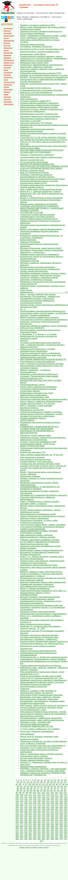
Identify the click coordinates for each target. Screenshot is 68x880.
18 (65, 780)
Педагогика (8, 65)
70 (34, 788)
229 (21, 816)
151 (48, 801)
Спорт (6, 80)
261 (56, 820)
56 (38, 786)
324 (17, 833)
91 (55, 791)
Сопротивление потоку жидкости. (35, 88)
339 (30, 835)
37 (26, 784)
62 (59, 786)
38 (30, 784)
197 (39, 809)
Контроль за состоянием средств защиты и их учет (43, 75)
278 (25, 824)
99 (30, 793)
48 (63, 784)
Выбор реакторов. (28, 240)
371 (65, 839)
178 (61, 805)
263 (65, 820)
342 (43, 835)
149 (39, 801)
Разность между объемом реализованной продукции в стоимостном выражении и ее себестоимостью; (44, 643)
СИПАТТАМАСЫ (27, 420)
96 (20, 793)
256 (34, 820)
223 (48, 814)
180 (17, 807)
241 (21, 818)
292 (34, 826)
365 (39, 839)
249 (56, 818)
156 (17, 803)
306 (43, 828)
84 (31, 791)
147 (30, 801)
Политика (7, 67)
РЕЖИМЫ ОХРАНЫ (28, 595)
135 (30, 799)
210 (43, 812)
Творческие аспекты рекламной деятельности (41, 31)
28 (48, 782)
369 (56, 839)
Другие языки (9, 36)
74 (48, 788)
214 (61, 812)
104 (51, 793)
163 (48, 803)
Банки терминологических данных (35, 624)
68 (28, 788)
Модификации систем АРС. (32, 410)
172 (34, 805)
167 (65, 803)
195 (30, 809)
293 (39, 826)
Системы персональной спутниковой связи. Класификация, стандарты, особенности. (39, 638)
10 (38, 780)
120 (17, 797)
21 (24, 782)
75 (51, 788)
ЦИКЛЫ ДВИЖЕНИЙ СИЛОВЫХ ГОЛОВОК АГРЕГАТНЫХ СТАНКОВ (38, 532)
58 (45, 786)
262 (61, 820)
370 (61, 839)
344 (52, 835)
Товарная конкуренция (30, 242)
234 (43, 816)
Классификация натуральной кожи (35, 460)
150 (43, 801)
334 (61, 833)
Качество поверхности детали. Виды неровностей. (43, 582)
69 (31, 788)
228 (17, 816)
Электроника (8, 104)
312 (17, 830)
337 (21, 835)
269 (39, 822)
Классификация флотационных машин (37, 586)
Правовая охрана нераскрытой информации (39, 254)
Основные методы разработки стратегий (39, 103)
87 (41, 791)
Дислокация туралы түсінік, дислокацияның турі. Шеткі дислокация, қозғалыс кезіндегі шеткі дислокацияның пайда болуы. (42, 51)
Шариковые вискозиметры (32, 603)
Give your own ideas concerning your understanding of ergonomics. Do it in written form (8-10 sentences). (42, 747)
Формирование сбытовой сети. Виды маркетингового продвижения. (36, 394)
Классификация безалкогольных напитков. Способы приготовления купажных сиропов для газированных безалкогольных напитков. (43, 714)
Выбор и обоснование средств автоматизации (41, 229)
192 (17, 809)
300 (17, 828)
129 (56, 797)
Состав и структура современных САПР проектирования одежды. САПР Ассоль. (38, 443)
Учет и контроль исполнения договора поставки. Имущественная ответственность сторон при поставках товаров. (42, 366)
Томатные (24, 689)
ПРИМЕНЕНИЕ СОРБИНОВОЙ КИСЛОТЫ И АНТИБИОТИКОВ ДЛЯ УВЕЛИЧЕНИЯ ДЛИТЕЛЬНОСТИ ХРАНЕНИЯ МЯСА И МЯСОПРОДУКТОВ (39, 430)
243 (30, 818)
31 (58, 782)
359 (65, 837)
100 (34, 793)
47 (60, 784)
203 (65, 809)
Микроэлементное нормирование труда (37, 514)
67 (24, 788)
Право (6, 70)
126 (43, 797)
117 (56, 795)
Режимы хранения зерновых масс (34, 760)
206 (25, 812)
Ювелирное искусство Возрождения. (36, 93)
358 (61, 837)
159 (30, 803)
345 (56, 835)
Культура (7, 45)
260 (52, 820)
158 (25, 803)
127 (48, 797)
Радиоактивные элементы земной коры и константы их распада (38, 120)
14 (52, 780)
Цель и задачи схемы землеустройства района (41, 189)
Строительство (9, 82)
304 (34, 828)
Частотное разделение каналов (34, 724)
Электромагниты (28, 372)
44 (50, 784)
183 (30, 807)
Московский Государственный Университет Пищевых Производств (39, 553)
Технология (8, 85)
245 (39, 818)
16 (59, 780)
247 (48, 818)
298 (61, 826)
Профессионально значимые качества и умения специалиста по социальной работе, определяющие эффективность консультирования (43, 58)
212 (52, 812)
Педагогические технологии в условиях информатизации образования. (37, 350)
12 (45, 780)
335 (65, 833)
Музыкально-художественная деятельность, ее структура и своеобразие (41, 237)
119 (65, 795)
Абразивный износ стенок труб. (34, 63)
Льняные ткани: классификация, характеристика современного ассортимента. (42, 562)
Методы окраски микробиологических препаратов (42, 506)
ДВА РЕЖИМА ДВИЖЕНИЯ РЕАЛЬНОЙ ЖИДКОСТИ (43, 359)
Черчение (7, 97)
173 (39, 805)
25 (38, 782)
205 (21, 812)
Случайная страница (36, 847)
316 (34, 830)
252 (17, 820)
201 (56, 809)
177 (56, 805)
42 (43, 784)
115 (48, 795)
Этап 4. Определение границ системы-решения (41, 754)
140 (52, 799)
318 (43, 830)
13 (48, 780)
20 (21, 782)
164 (52, 803)
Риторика (7, 75)
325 (21, 833)
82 (24, 791)
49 (67, 784)
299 (65, 826)
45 (53, 784)
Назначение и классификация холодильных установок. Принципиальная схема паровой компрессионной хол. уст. (39, 376)
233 (39, 816)
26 (41, 782)
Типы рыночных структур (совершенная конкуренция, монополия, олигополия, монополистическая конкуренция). (44, 322)
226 (61, 814)
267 (30, 822)
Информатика (9, 41)
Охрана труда (9, 63)
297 (56, 826)
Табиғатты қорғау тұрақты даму (35, 435)
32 (61, 782)
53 (28, 786)
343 (48, 835)
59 (48, 786)
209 (39, 812)
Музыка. (23, 508)
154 (61, 801)
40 (36, 784)
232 (34, 816)
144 (17, 801)
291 (30, 826)
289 (21, 826)
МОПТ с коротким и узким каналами (36, 406)
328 (34, 833)
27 (45, 782)
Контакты (46, 847)
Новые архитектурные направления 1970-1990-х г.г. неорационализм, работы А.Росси (43, 592)
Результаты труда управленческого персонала (41, 695)
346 (61, 835)
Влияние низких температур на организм (38, 204)
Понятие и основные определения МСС (37, 25)
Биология (7, 31)
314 (25, 830)
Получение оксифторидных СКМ (34, 397)
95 (17, 793)
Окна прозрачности (28, 99)
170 (25, 805)
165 (56, 803)
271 (48, 822)
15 (55, 780)
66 (21, 788)
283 (48, 824)
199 (48, 809)
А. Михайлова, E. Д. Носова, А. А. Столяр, (38, 334)
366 (43, 839)
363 (30, 839)
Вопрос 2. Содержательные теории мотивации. (41, 198)
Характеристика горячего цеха (34, 544)
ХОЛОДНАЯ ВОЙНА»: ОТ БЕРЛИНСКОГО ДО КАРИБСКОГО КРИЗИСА (40, 488)
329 (39, 833)
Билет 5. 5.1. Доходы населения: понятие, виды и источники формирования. (42, 558)
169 (21, 805)
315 (30, 830)
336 (17, 835)
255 (30, 820)
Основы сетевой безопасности (34, 271)
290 (25, 826)
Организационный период (31, 131)
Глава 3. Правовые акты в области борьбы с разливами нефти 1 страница (40, 503)
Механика (7, 58)
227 (65, 814)
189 (56, 807)
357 (56, 837)
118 (61, 795)
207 (30, 812)
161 (39, 803)
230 (25, 816)
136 (34, 799)
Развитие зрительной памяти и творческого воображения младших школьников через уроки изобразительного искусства (41, 355)
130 (61, 797)
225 (56, 814)
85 (34, 791)
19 (18, 782)
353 (39, 837)
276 (17, 824)
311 (65, 828)
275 (65, 822)
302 (25, 828)
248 (52, 818)
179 (65, 805)
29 (51, 782)
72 (41, 788)
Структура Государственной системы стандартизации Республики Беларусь (37, 216)
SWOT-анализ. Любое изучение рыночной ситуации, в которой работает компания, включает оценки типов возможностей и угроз (43, 707)
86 (38, 791)
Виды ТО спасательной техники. (34, 173)
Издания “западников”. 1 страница (35, 370)
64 (65, 786)
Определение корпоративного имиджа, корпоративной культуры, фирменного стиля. (40, 600)
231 (30, 816)
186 (43, 807)
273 (56, 822)
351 (30, 837)
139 (48, 799)
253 (21, 820)
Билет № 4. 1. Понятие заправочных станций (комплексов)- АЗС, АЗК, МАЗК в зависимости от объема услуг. (41, 193)
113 (39, 795)
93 (61, 791)
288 (17, 826)
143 (65, 799)
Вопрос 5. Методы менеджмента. (35, 589)
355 (48, 837)
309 (56, 828)
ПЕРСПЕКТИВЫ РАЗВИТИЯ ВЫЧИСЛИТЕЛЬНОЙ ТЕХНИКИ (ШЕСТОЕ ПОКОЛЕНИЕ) (41, 151)
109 (21, 795)
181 (21, 807)
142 (61, 799)
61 (55, 786)
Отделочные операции (30, 476)
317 (39, 830)
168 (17, 805)
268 (34, 822)
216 (17, 814)
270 (43, 822)
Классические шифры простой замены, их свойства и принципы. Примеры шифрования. (44, 314)
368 (52, 839)
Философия (8, 90)
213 (56, 812)
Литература (8, 48)
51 (21, 786)
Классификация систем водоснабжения (37, 362)
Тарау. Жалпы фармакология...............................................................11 (43, 291)
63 (62, 786)
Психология (8, 72)
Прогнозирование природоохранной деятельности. (42, 311)
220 (34, 814)
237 (56, 816)
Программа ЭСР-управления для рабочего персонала (43, 495)
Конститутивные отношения (33, 687)
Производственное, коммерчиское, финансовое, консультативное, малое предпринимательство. (42, 719)
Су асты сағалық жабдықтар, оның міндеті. (40, 729)
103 (47, 793)
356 (52, 837)
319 (48, 830)
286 (61, 824)
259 (48, 820)
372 (41, 841)
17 (62, 780)
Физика (6, 87)
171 (30, 805)
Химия (6, 94)
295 (48, 826)
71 (38, 788)
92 (58, 791)
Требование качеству (29, 261)
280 (34, 824)
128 (52, 797)
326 (25, 833)
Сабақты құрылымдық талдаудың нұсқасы (39, 540)
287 (65, 824)
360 (17, 839)
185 (39, 807)
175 (48, 805)
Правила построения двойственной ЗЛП (38, 651)
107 (65, 793)
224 (52, 814)
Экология (7, 99)
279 (30, 824)
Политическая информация (32, 34)
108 (17, 795)
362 (25, 839)
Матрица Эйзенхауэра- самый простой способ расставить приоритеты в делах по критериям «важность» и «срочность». (41, 250)
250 (61, 818)
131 (65, 797)
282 (43, 824)
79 (65, 788)
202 (61, 809)
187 (48, 807)
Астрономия (8, 28)
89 (48, 791)
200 (52, 809)
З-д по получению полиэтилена (34, 162)
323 (65, 830)
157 (21, 803)
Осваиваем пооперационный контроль (37, 129)
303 (30, 828)
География (8, 33)
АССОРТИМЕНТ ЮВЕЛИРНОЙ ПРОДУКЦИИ (39, 542)
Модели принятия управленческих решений (39, 317)
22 (28, 782)
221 (39, 814)
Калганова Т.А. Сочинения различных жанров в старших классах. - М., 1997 (40, 627)
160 (34, 803)
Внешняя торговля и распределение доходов (40, 597)
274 (61, 822)
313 (21, 830)
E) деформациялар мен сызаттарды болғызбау (41, 90)
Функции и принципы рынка (32, 170)
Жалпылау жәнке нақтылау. (32, 44)
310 (61, 828)
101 (38, 793)
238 (61, 816)
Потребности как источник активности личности (42, 578)
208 (34, 812)
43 (47, 784)
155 (65, 801)
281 (39, 824)
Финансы (7, 92)
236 (52, 816)
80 (18, 791)
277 (21, 824)
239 (65, 816)
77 (58, 788)
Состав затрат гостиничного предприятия (40, 269)
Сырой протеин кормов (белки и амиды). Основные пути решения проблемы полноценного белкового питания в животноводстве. (42, 527)
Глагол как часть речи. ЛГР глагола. (36, 123)
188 (52, 807)
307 (48, 828)
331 (48, 833)
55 (35, 786)
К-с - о (22, 309)
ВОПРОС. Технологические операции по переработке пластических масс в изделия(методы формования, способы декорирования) (44, 79)
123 (30, 797)
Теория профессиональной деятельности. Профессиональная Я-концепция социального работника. (40, 221)
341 (39, 835)
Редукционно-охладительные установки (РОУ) (40, 73)
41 (40, 784)
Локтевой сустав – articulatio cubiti (35, 722)
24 (34, 782)
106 (60, 793)
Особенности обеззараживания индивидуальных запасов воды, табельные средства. (41, 66)
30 (55, 782)
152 (52, 801)
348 (17, 837)
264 (17, 822)
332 (52, 833)
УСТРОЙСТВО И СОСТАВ (31, 212)
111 (30, 795)
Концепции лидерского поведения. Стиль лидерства (43, 326)
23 (31, 782)
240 (17, 818)
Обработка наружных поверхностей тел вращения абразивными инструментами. (43, 439)
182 (25, 807)
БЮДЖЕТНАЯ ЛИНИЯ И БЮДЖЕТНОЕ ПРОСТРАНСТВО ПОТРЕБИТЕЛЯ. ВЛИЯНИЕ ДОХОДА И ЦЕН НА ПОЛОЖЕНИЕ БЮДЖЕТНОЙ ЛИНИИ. (44, 166)
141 (56, 799)
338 (25, 835)
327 (30, 833)
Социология (8, 77)
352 (34, 837)
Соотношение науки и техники (34, 756)
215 (65, 812)
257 (39, 820)
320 (52, 830)
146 (25, 801)
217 (21, 814)
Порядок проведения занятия (33, 418)
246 (43, 818)
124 (34, 797)
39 (33, 784)
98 (27, 793)
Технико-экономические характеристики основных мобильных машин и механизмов (42, 517)
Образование (9, 60)
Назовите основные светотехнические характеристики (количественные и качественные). (43, 613)
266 (25, 822)
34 (16, 784)
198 (43, 809)
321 (56, 830)
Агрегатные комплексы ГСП (32, 452)
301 (21, 828)
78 (61, 788)
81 (21, 791)
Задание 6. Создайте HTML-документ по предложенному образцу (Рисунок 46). (38, 692)
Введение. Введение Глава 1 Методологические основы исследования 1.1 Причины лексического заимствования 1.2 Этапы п (41, 574)
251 (65, 818)
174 (43, 805)
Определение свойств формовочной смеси (39, 565)
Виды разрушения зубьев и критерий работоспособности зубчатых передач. (37, 536)
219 (30, 814)
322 (61, 830)
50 (18, 786)
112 (34, 795)
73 (45, 788)
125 (39, 797)
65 (18, 788)
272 (52, 822)
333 (56, 833)
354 (43, 837)
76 (55, 788)
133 (21, 799)
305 (39, 828)
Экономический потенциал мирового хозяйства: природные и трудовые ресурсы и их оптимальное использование (42, 607)
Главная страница (24, 847)
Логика (6, 50)
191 (65, 807)
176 (52, 805)
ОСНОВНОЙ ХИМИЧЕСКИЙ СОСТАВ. (36, 726)
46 (57, 784)
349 (21, 837)
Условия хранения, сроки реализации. (36, 462)
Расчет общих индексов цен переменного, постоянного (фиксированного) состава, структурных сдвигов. (38, 389)
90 (51, 791)
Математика (8, 53)
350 (25, 837)
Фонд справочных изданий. (31, 580)
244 (34, 818)
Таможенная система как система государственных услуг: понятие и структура (43, 742)
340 (34, 835)
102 (43, 793)
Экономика (8, 102)
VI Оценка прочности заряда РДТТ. (35, 101)
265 (21, 822)
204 (17, 812)
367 (48, 839)
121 (21, 797)
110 (25, 795)
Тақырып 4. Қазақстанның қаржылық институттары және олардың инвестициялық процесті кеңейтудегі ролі (41, 157)
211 (48, 812)
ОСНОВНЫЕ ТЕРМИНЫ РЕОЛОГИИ (36, 47)
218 (25, 814)
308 (52, 828)
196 (34, 809)
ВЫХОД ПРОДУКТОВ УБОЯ (32, 446)
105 (56, 793)
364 (34, 839)
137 (39, 799)
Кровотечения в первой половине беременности (41, 550)
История (7, 43)
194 (25, 809)
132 (17, 799)
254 (25, 820)
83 (28, 791)
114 (43, 795)
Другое (6, 38)
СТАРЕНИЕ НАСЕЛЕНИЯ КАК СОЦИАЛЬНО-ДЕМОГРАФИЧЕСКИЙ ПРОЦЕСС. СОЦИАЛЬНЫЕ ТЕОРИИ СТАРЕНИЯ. (41, 208)
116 (52, 795)
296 (52, 826)
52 (25, 786)
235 (48, 816)
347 (65, 835)
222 (43, 814)
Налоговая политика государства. (35, 684)
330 (43, 833)
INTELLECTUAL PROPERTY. (32, 328)
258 (43, 820)
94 (65, 791)
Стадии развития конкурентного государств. (40, 666)
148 (34, 801)
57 (42, 786)
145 (21, 801)
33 (65, 782)
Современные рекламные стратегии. (36, 584)
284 (52, 824)
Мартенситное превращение (33, 767)
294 (43, 826)
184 (34, 807)
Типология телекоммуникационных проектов (40, 343)
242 (25, 818)
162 (43, 803)
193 (21, 809)
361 (21, 839)
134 (25, 799)
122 (25, 797)
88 (45, 791)
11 (42, 780)
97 (24, 793)
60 (52, 786)
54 (32, 786)
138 (43, 799)
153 (56, 801)
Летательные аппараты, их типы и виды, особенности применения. (39, 521)
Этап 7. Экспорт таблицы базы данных (37, 294)
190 (61, 807)
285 (56, 824)
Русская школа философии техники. (36, 758)
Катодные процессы (29, 408)
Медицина (7, 55)
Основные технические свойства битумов (39, 635)
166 (61, 803)
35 (20, 784)
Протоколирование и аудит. (32, 385)
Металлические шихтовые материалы (37, 267)
